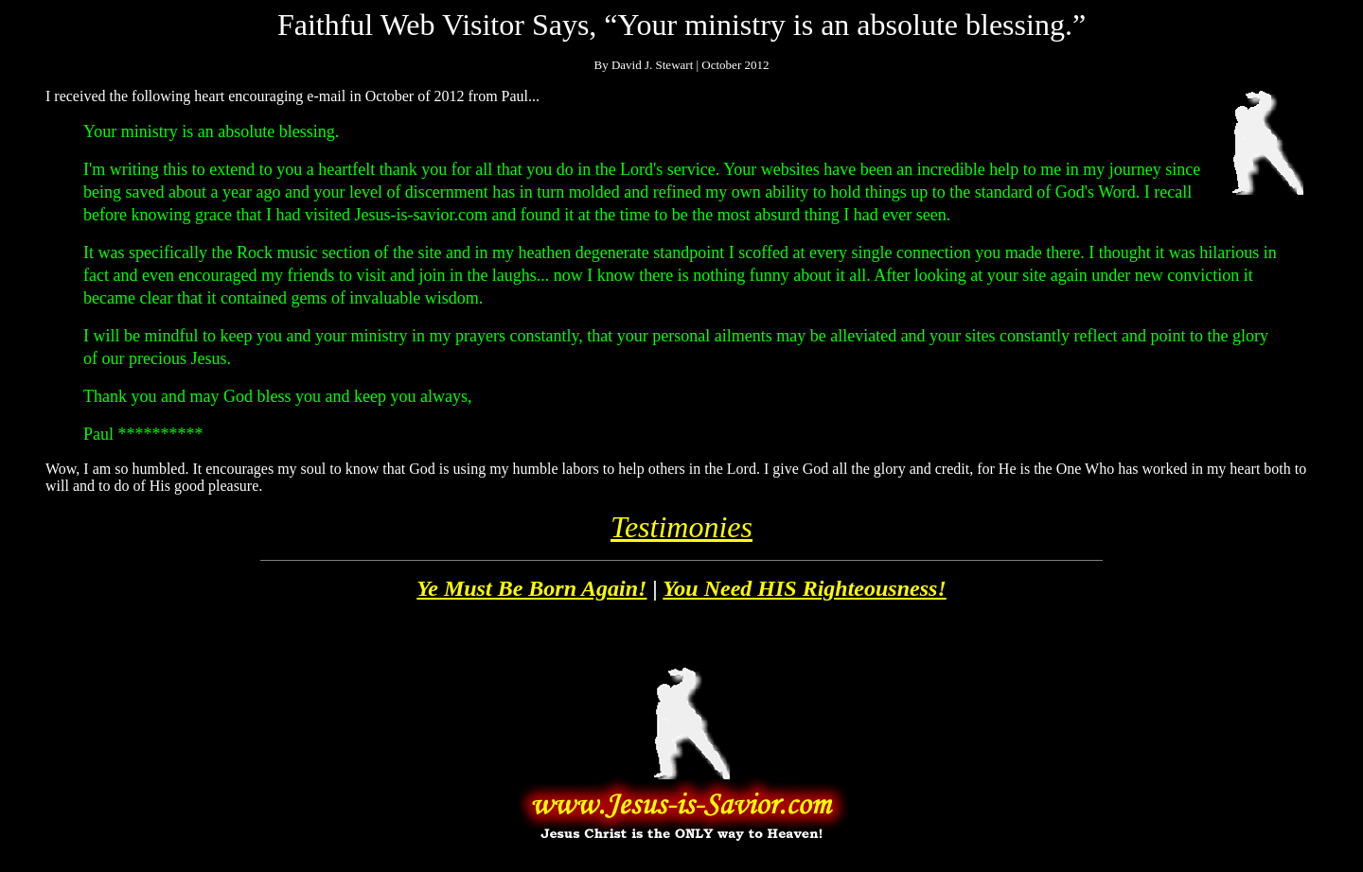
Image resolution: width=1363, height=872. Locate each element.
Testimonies (681, 527)
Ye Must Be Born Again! (531, 588)
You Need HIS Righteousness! (804, 588)
